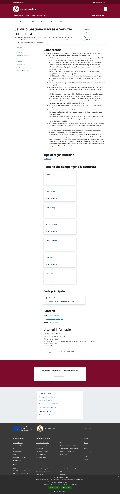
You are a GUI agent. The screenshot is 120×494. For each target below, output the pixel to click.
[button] (60, 491)
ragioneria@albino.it (53, 316)
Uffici (33, 22)
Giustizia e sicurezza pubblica (68, 446)
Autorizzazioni (64, 454)
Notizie (86, 443)
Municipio (52, 298)
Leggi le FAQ (39, 475)
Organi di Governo (17, 443)
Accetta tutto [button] (54, 487)
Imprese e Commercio (42, 452)
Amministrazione (25, 22)
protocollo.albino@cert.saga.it (54, 319)
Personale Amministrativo (20, 457)
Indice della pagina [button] (21, 47)
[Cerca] (105, 9)
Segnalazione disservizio (43, 472)
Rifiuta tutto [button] (66, 487)
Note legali (63, 475)
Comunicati (87, 446)
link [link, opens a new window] (76, 484)
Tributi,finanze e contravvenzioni (69, 449)
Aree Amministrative (18, 446)
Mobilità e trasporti (41, 457)
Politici (14, 454)
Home (16, 22)
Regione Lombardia (18, 2)
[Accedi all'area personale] (99, 2)
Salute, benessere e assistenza (68, 451)
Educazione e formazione (67, 443)
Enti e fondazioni (17, 452)
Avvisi (86, 449)
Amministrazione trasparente (68, 469)
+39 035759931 (53, 322)
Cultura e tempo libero (42, 446)
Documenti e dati (17, 460)
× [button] (118, 476)
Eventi (86, 460)
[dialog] (60, 484)
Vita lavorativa (40, 449)
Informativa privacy (65, 472)
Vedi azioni (88, 33)
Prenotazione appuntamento (44, 469)
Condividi (88, 30)
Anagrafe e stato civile (42, 443)
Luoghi (86, 457)
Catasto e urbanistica (42, 454)
